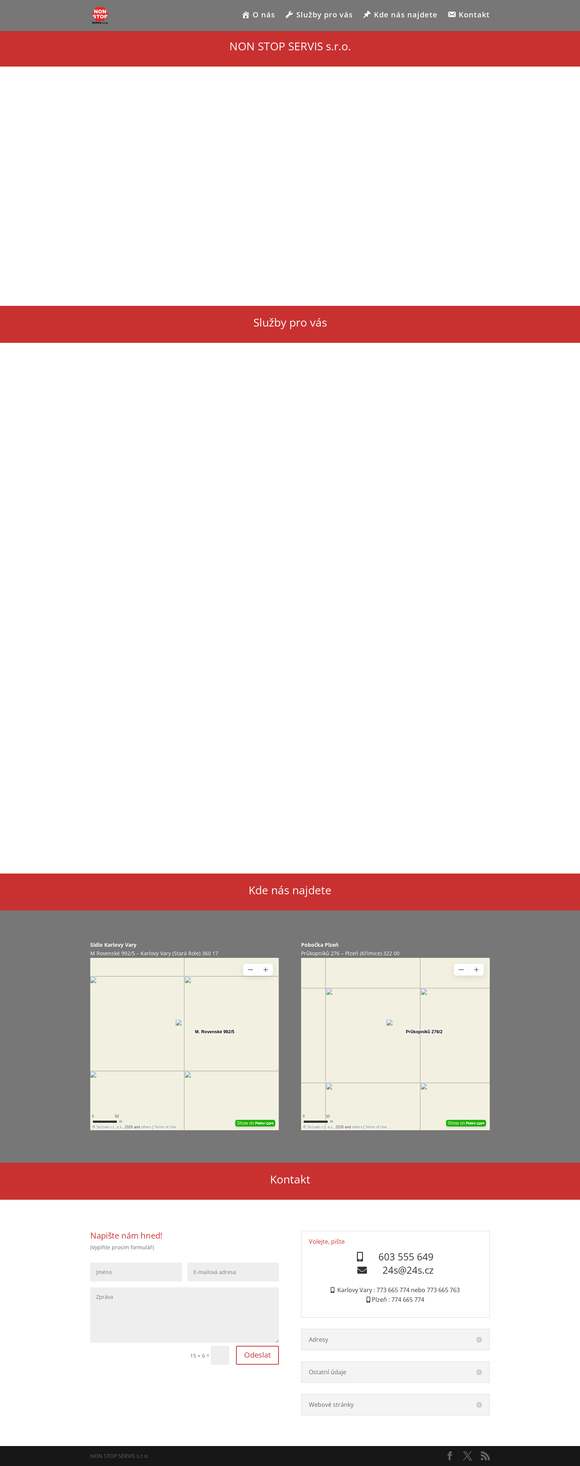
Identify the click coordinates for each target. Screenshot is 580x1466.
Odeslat (257, 1355)
